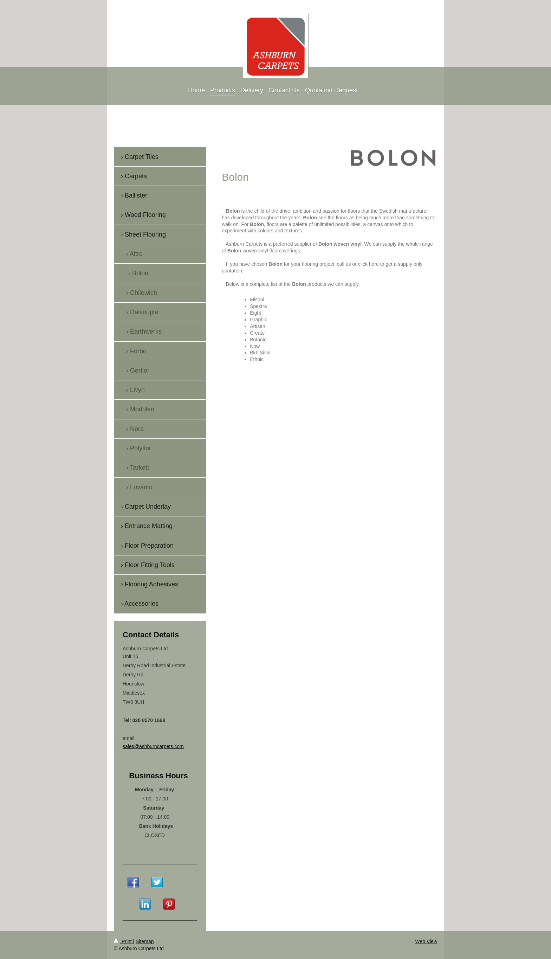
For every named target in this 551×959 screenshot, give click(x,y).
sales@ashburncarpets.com (153, 746)
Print (123, 941)
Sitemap (145, 941)
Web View (426, 941)
